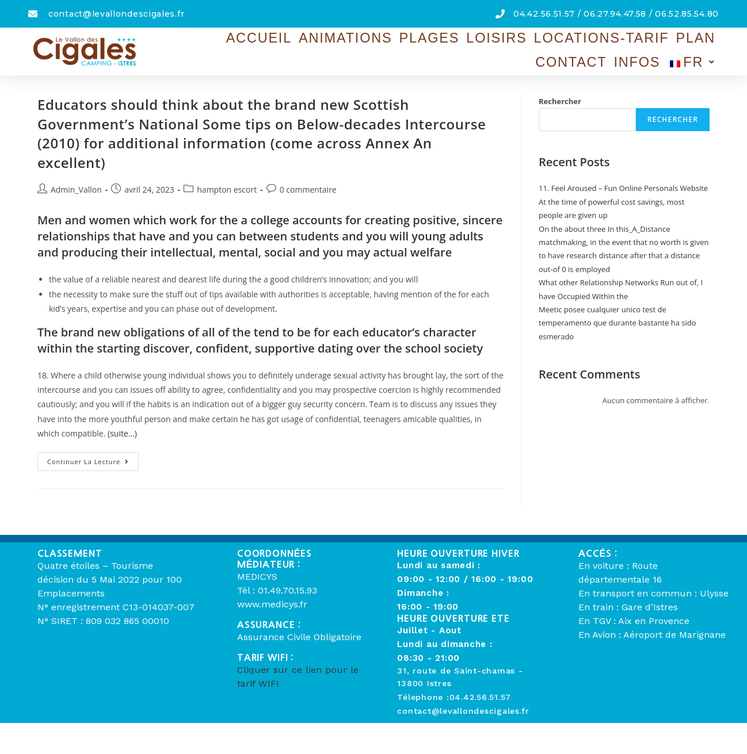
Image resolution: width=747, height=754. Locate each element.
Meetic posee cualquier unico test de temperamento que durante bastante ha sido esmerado (617, 323)
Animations (276, 45)
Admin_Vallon (76, 189)
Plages (341, 45)
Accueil (209, 45)
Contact (596, 45)
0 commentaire (308, 189)
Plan (548, 45)
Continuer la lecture (93, 459)
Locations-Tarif (475, 45)
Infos (647, 45)
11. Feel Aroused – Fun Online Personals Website (623, 188)
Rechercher (560, 101)
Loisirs (394, 45)
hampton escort (227, 189)
